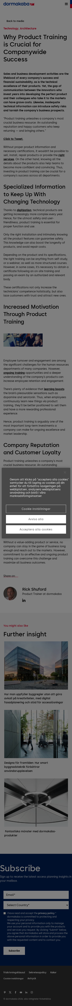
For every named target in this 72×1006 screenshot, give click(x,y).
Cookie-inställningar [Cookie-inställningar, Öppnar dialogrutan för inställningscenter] (36, 508)
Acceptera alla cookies (36, 529)
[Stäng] (65, 472)
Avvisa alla (36, 519)
